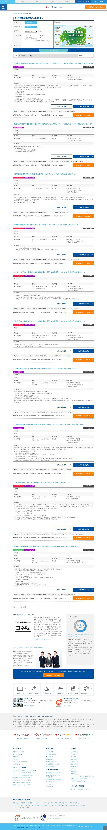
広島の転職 (73, 759)
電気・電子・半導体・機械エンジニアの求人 (36, 805)
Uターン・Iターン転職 (83, 1)
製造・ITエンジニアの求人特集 (79, 778)
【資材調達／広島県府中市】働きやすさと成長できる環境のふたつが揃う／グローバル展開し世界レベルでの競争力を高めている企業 (53, 63)
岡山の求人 (73, 754)
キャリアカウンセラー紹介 (20, 761)
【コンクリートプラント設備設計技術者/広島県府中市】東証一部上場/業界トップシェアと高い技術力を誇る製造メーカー (49, 272)
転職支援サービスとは (18, 752)
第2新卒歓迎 (43, 35)
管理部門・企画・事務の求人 (28, 803)
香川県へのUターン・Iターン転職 (21, 782)
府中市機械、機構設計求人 (54, 259)
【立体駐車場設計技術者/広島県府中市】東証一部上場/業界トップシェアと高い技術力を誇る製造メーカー (45, 368)
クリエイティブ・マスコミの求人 (21, 807)
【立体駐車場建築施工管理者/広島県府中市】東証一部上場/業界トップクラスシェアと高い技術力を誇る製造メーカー (48, 424)
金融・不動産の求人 (75, 803)
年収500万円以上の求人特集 (78, 781)
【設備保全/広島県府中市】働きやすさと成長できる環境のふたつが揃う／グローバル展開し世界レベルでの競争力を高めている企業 (52, 124)
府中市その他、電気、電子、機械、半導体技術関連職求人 (61, 594)
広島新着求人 (64, 259)
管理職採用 (29, 37)
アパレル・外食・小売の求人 (45, 803)
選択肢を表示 (30, 22)
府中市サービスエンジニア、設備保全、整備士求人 (59, 161)
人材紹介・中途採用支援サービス (79, 789)
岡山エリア (22, 1)
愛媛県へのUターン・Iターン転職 (21, 785)
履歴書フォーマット (51, 761)
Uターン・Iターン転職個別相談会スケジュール (25, 772)
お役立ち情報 (49, 752)
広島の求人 (73, 761)
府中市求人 (29, 111)
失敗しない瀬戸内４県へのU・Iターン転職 (24, 770)
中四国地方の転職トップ (19, 13)
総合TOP (7, 1)
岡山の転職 (73, 752)
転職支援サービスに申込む (96, 7)
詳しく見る (67, 706)
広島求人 (23, 111)
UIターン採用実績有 (31, 39)
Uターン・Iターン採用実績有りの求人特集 (82, 776)
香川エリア (52, 1)
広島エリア (37, 1)
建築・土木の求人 (80, 805)
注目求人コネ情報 (51, 754)
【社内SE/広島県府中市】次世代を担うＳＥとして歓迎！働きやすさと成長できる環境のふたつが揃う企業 (45, 546)
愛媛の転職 (73, 771)
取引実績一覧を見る (29, 706)
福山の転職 (73, 764)
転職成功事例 (49, 759)
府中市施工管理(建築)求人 (53, 470)
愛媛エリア (67, 1)
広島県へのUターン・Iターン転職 (21, 780)
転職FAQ (15, 759)
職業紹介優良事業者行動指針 (54, 779)
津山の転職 (73, 756)
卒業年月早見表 (50, 766)
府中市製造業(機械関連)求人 (39, 111)
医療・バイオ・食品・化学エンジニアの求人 (62, 805)
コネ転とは (16, 756)
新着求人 (28, 35)
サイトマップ (49, 784)
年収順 (80, 55)
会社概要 (48, 786)
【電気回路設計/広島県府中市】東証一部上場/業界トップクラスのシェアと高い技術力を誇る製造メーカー (45, 174)
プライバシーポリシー (52, 781)
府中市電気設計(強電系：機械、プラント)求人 (58, 212)
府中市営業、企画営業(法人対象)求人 (56, 534)
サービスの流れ (17, 754)
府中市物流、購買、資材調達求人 (55, 111)
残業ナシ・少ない (45, 37)
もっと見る (89, 212)
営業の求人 (16, 803)
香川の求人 (73, 769)
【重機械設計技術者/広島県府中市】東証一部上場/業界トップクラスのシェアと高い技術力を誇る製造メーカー (46, 225)
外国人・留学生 (99, 1)
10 (16, 55)
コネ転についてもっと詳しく (41, 639)
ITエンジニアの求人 (18, 805)
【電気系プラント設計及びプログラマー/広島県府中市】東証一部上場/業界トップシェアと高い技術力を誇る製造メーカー (49, 321)
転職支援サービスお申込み (53, 772)
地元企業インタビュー (52, 756)
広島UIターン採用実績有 (69, 111)
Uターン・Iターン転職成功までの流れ (23, 775)
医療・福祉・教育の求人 (61, 803)
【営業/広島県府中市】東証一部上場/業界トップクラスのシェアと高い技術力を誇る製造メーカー (42, 482)
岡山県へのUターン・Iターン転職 (21, 777)
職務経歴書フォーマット (52, 764)
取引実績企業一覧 (17, 764)
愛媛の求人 (73, 773)
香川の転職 (73, 766)
